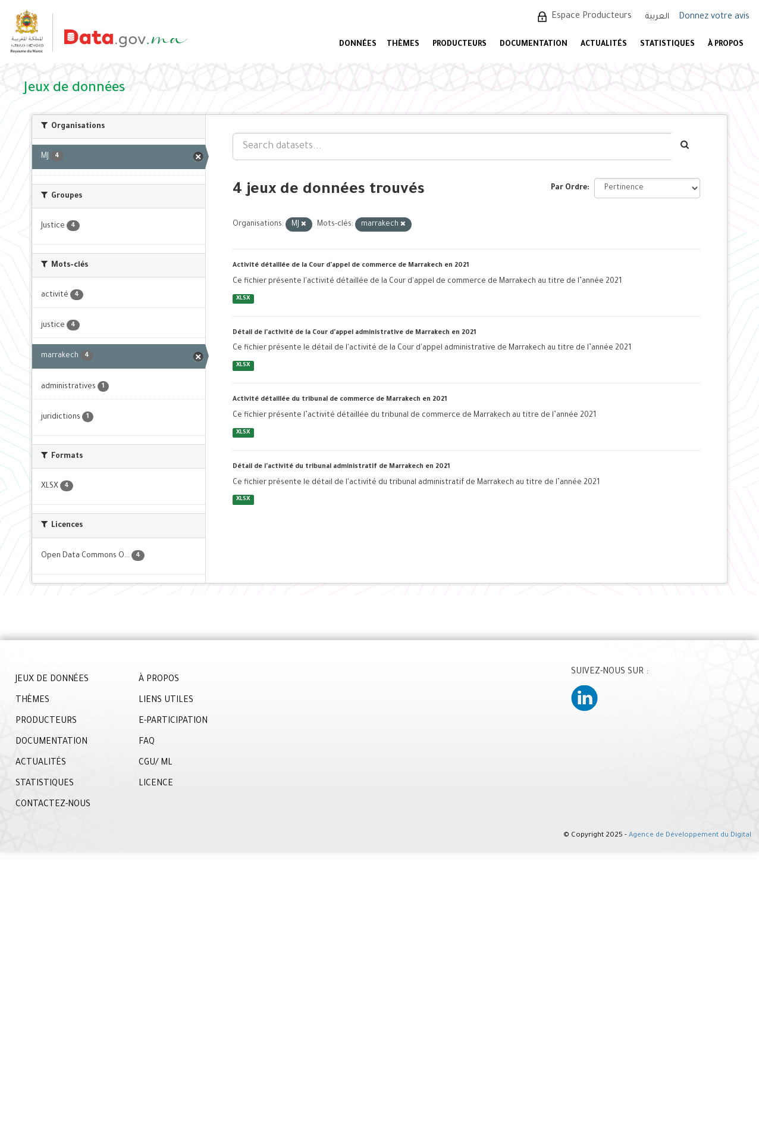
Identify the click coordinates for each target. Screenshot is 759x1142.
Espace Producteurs (591, 16)
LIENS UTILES (166, 701)
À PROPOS (726, 44)
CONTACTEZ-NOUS (52, 805)
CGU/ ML (155, 763)
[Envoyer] (685, 146)
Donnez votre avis (714, 17)
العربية (657, 17)
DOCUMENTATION (533, 44)
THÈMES (32, 701)
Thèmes (403, 44)
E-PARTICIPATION (173, 721)
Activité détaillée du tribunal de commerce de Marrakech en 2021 (340, 399)
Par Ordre (569, 188)
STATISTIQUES (667, 44)
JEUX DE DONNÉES (52, 680)
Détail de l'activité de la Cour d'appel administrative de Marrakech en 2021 (354, 332)
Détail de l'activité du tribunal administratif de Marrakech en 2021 (341, 466)
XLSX (243, 298)
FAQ (147, 742)
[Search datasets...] (452, 146)
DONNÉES (358, 44)
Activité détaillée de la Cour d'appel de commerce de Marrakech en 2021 (351, 265)
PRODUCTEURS (459, 44)
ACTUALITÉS (604, 44)
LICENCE (156, 784)
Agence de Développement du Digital (690, 836)
